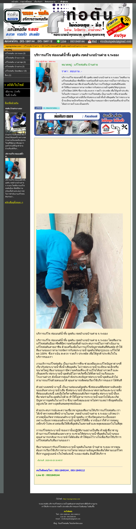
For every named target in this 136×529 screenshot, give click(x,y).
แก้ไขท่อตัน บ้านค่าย (31, 46)
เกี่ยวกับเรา (38, 2)
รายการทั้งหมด (26, 2)
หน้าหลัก (15, 2)
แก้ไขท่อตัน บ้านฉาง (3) (14, 58)
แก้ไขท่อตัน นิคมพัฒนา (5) (16, 71)
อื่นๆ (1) (8, 75)
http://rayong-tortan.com (71, 499)
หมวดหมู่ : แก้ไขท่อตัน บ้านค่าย (80, 64)
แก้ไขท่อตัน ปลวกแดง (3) (15, 53)
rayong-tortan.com (13, 46)
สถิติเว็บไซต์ (15, 85)
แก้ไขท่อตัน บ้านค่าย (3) (14, 66)
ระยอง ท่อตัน (43, 504)
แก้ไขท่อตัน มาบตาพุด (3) (15, 62)
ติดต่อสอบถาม (50, 2)
